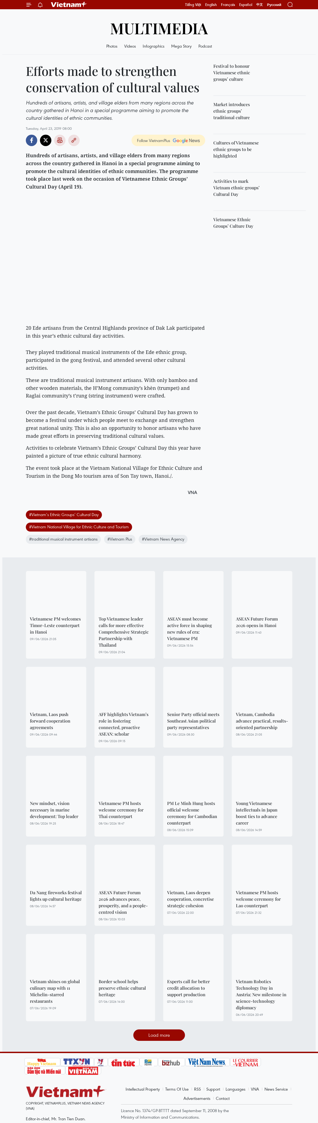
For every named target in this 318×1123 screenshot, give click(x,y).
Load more (159, 1035)
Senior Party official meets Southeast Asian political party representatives (193, 720)
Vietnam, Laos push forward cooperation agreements (50, 720)
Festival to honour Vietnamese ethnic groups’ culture (231, 72)
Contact (223, 1098)
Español (245, 4)
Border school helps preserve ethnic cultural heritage (122, 988)
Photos (111, 46)
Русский (274, 5)
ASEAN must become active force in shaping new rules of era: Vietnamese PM (189, 628)
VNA (255, 1089)
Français (228, 4)
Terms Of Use (177, 1089)
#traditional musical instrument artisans (63, 539)
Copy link (74, 140)
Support (213, 1089)
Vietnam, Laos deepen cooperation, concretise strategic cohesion (190, 899)
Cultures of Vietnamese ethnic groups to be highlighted (236, 149)
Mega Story (181, 46)
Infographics (153, 46)
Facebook (31, 140)
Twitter (45, 140)
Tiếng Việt (193, 4)
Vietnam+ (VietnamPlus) (69, 5)
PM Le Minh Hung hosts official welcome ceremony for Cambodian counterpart (192, 813)
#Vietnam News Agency (163, 539)
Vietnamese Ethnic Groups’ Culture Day (233, 223)
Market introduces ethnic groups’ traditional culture (231, 110)
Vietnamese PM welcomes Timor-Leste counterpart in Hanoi (55, 625)
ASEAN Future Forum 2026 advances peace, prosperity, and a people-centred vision (123, 902)
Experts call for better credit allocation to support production (188, 988)
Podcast (205, 46)
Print (60, 140)
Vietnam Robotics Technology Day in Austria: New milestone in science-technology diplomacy (261, 994)
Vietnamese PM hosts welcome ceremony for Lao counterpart (258, 899)
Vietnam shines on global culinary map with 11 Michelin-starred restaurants (55, 991)
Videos (130, 46)
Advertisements (196, 1098)
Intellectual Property (143, 1089)
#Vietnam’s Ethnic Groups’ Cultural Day (64, 514)
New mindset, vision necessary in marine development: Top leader (54, 809)
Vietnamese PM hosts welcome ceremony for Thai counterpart (121, 809)
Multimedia (159, 28)
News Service (276, 1089)
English (211, 4)
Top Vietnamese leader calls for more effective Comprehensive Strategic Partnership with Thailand (124, 632)
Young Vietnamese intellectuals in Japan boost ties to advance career (257, 813)
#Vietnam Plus (119, 539)
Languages (235, 1089)
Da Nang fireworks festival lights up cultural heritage (56, 896)
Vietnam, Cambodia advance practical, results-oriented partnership (262, 720)
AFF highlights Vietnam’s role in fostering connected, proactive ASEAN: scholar (123, 724)
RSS (197, 1089)
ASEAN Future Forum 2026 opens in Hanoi (257, 622)
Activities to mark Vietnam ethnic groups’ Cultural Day (236, 187)
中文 (259, 5)
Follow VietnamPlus (153, 140)
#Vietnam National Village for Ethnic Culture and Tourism (79, 526)
